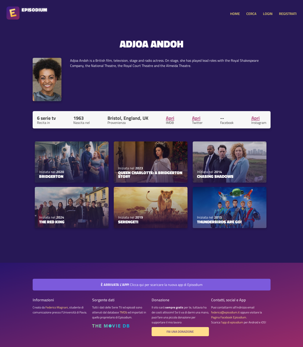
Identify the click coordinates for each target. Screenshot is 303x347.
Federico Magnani (56, 307)
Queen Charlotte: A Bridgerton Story (150, 174)
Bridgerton (51, 176)
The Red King (51, 222)
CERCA (251, 13)
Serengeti (128, 222)
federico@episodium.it (225, 312)
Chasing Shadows (215, 176)
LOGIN (268, 13)
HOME (235, 13)
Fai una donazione (180, 331)
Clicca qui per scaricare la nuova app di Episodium (151, 284)
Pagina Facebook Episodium (228, 317)
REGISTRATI (288, 13)
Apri (170, 118)
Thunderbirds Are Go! (219, 222)
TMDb (123, 312)
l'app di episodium (232, 322)
